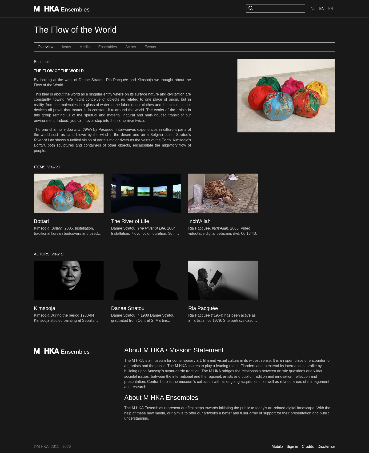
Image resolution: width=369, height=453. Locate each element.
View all (53, 167)
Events (150, 47)
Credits (308, 447)
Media (85, 47)
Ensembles (107, 47)
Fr (330, 9)
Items (66, 47)
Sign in (292, 447)
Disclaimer (326, 447)
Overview (45, 47)
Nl (313, 9)
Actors (130, 47)
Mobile (277, 447)
